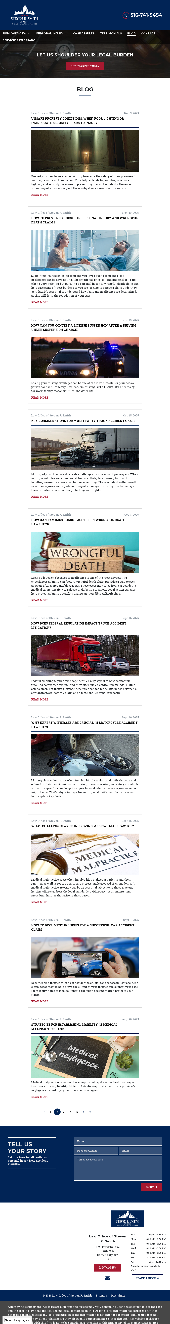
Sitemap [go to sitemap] (101, 1295)
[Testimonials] (111, 33)
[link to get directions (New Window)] (108, 1253)
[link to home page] (24, 15)
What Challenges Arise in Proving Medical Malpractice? (82, 826)
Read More (39, 194)
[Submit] (151, 1187)
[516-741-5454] (107, 1268)
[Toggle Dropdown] (29, 33)
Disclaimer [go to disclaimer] (118, 1295)
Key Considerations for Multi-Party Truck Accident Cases (83, 421)
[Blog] (131, 33)
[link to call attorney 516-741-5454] (142, 15)
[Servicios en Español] (20, 40)
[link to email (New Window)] (107, 1278)
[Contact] (148, 33)
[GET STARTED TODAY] (85, 66)
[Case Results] (84, 33)
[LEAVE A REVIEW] (147, 1278)
